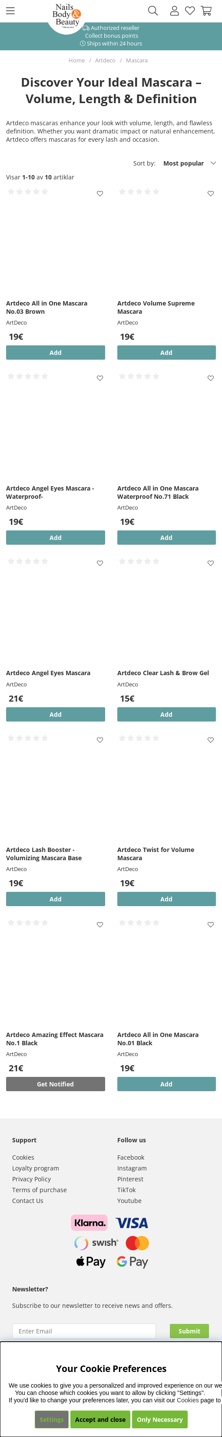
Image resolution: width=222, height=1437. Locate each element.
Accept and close (100, 1419)
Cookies (23, 1157)
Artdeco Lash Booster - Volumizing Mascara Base (44, 853)
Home (77, 60)
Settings (52, 1419)
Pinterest (130, 1179)
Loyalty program (35, 1168)
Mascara (137, 60)
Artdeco (105, 60)
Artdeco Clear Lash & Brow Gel (163, 673)
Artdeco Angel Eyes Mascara (48, 673)
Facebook (130, 1157)
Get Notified (55, 1084)
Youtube (129, 1200)
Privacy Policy (31, 1179)
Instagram (132, 1168)
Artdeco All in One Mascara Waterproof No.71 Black (158, 492)
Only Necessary (160, 1419)
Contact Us (27, 1200)
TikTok (126, 1190)
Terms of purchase (39, 1190)
